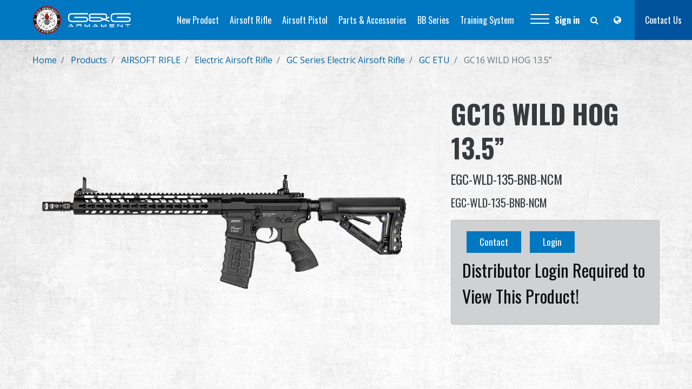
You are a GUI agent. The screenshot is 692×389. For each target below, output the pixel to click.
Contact (494, 242)
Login (552, 242)
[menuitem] (197, 20)
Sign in (567, 20)
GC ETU (434, 60)
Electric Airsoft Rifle (233, 60)
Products (89, 60)
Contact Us (663, 20)
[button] (539, 20)
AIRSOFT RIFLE (151, 60)
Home (44, 60)
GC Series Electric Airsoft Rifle (346, 60)
